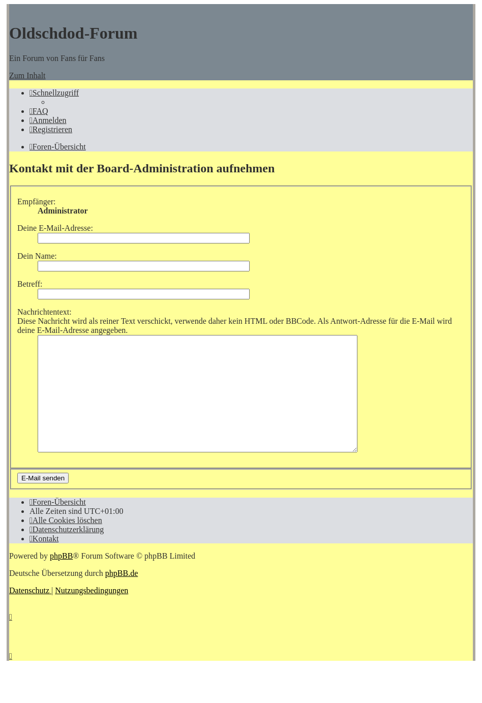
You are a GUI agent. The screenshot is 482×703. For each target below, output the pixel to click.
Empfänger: (36, 201)
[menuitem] (38, 111)
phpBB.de (121, 596)
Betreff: (29, 284)
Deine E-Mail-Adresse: (55, 228)
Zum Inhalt (27, 75)
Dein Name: (37, 256)
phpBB (61, 578)
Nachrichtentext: (44, 312)
